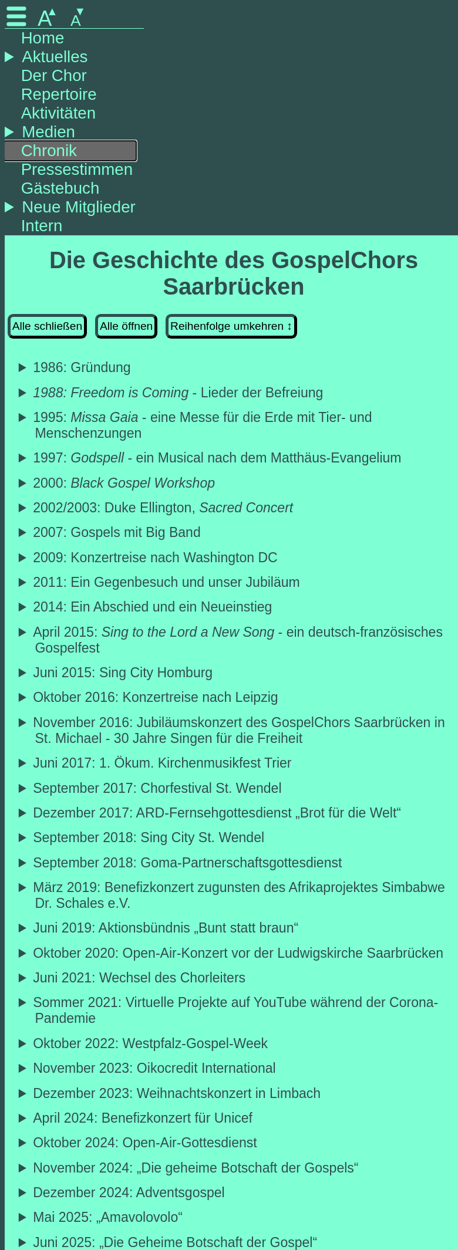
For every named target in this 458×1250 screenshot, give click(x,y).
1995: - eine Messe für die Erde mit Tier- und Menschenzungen (203, 425)
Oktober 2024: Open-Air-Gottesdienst (146, 1142)
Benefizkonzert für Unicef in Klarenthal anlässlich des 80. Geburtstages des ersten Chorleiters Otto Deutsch (234, 1118)
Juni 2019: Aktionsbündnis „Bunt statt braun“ (166, 927)
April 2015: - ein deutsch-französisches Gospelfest (239, 640)
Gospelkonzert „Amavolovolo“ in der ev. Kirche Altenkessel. (234, 1217)
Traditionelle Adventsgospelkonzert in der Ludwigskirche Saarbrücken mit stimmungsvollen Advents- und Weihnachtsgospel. (234, 1193)
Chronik (49, 150)
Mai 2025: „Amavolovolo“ (109, 1217)
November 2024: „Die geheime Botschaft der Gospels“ (196, 1167)
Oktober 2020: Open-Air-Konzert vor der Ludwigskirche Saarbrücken (239, 953)
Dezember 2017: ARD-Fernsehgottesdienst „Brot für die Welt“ (218, 812)
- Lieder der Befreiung (179, 392)
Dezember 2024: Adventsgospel (129, 1192)
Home (43, 38)
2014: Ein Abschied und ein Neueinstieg (153, 606)
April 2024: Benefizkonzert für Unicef (143, 1118)
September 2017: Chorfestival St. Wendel (158, 788)
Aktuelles (54, 57)
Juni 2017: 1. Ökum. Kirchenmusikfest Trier (163, 763)
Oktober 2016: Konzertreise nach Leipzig (156, 697)
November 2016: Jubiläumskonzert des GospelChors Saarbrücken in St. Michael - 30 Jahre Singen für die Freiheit (239, 730)
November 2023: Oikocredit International (155, 1068)
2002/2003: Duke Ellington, (164, 507)
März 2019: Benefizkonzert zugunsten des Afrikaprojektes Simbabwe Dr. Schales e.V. (239, 895)
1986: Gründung (82, 367)
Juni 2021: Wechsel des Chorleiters (140, 977)
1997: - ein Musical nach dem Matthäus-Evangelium (218, 457)
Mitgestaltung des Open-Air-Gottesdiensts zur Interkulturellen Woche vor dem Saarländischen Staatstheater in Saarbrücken (234, 1143)
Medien (48, 132)
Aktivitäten (58, 113)
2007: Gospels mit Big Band (117, 532)
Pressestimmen (77, 169)
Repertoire (59, 94)
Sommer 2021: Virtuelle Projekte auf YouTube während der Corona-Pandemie (236, 1010)
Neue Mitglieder (78, 207)
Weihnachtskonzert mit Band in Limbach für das (234, 1094)
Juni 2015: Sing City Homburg (124, 672)
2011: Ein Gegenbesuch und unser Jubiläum (167, 582)
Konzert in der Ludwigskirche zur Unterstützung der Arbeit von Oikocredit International (234, 1068)
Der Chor (54, 75)
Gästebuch (60, 188)
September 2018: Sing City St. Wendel (149, 837)
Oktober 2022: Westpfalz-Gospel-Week (151, 1043)
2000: (125, 483)
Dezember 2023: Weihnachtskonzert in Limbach (178, 1093)
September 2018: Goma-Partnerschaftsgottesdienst (188, 862)
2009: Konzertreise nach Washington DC (156, 557)
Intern (42, 226)
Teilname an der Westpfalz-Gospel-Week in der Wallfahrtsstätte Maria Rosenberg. (234, 1044)
